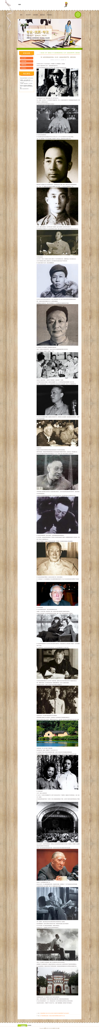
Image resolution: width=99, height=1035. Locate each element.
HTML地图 (57, 1028)
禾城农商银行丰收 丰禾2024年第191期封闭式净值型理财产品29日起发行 (54, 1013)
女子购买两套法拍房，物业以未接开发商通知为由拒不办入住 (52, 1015)
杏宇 (46, 52)
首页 (21, 15)
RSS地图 (53, 1028)
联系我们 (49, 15)
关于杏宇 (28, 15)
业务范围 (35, 15)
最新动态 (42, 15)
